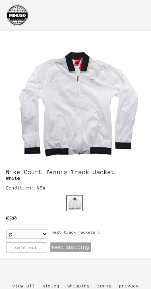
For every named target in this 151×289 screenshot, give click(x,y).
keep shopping (70, 247)
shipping (78, 285)
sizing (51, 285)
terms (104, 285)
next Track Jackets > (76, 232)
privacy (129, 285)
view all (23, 285)
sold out (26, 247)
